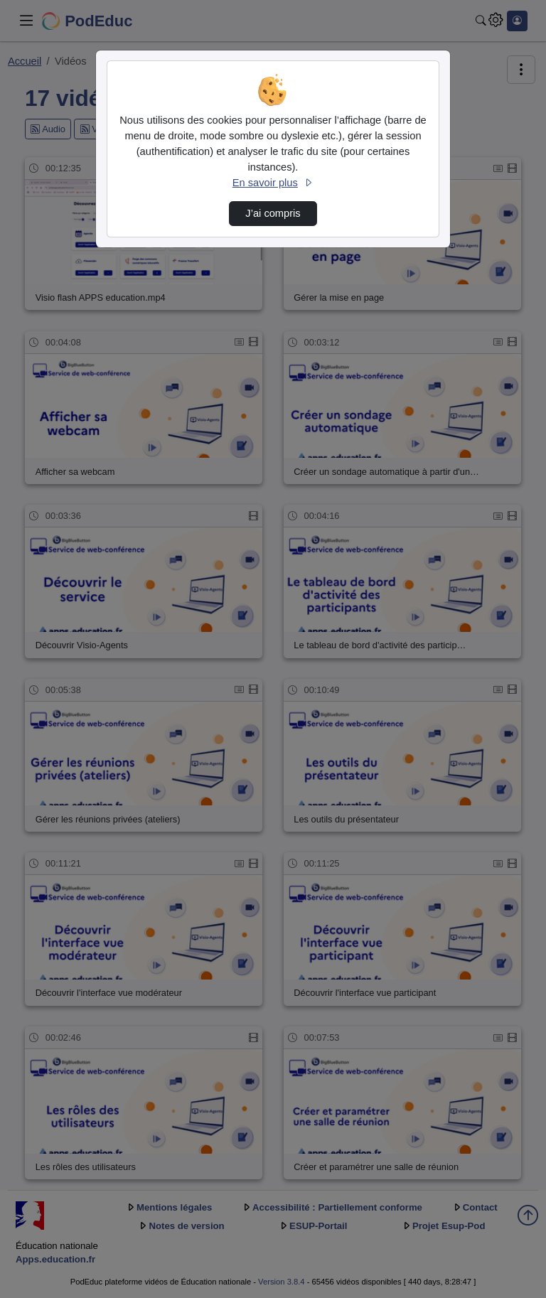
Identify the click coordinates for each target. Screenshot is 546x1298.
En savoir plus (273, 183)
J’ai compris (272, 213)
